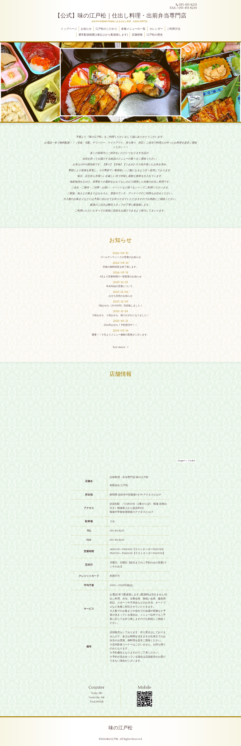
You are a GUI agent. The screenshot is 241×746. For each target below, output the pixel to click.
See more (120, 347)
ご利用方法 (173, 29)
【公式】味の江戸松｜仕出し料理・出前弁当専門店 (120, 15)
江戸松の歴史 (155, 35)
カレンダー (156, 29)
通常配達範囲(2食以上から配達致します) (103, 35)
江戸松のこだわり (106, 29)
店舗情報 (137, 35)
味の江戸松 (121, 728)
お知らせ (86, 29)
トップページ (69, 29)
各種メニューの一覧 (133, 29)
